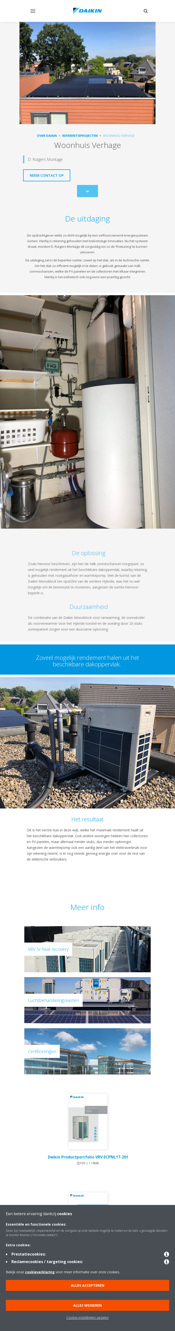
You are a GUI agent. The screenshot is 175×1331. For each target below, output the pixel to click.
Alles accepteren (87, 1285)
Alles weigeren (87, 1305)
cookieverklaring (40, 1272)
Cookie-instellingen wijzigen (87, 1317)
